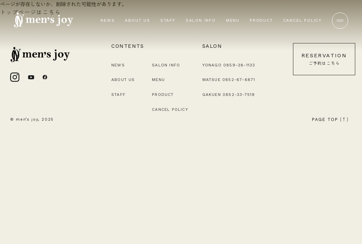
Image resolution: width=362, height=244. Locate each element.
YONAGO (228, 65)
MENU (233, 20)
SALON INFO (201, 20)
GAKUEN (228, 94)
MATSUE (228, 79)
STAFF (168, 20)
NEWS (107, 20)
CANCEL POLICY (302, 20)
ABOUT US (137, 20)
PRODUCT (261, 20)
